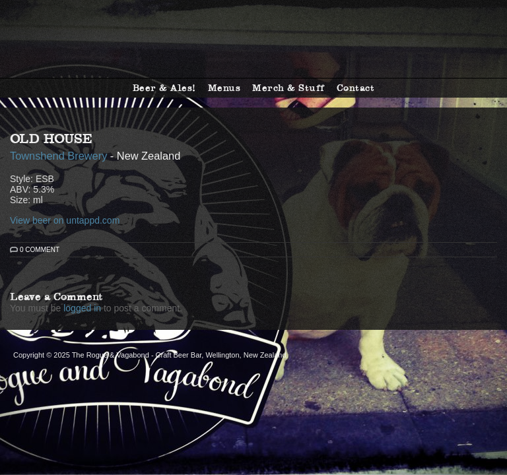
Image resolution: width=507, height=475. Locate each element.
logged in (82, 308)
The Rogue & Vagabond (253, 39)
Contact (356, 87)
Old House (51, 138)
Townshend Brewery (58, 156)
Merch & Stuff (288, 87)
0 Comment (39, 249)
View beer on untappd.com (64, 220)
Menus (224, 87)
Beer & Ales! (164, 87)
